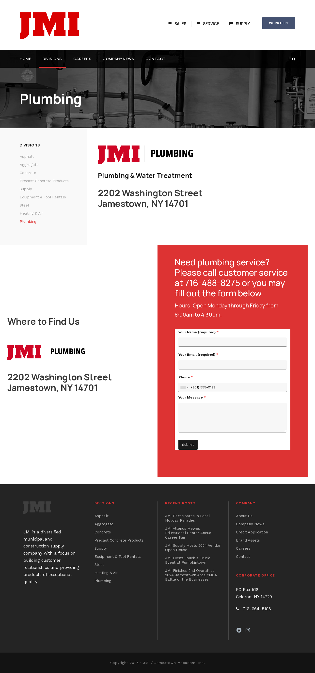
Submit (188, 445)
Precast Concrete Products (44, 181)
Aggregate (29, 164)
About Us (244, 516)
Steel (24, 205)
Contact (155, 58)
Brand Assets (248, 540)
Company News (118, 58)
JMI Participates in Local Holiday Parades (187, 518)
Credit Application (252, 532)
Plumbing (28, 221)
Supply (26, 189)
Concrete (28, 173)
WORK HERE (279, 23)
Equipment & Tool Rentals (43, 197)
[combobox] (184, 387)
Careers (82, 58)
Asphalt (27, 156)
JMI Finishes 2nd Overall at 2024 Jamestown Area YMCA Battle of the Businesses (191, 575)
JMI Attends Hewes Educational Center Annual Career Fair (188, 533)
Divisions (52, 58)
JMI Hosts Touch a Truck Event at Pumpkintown (187, 560)
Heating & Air (31, 213)
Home (25, 58)
